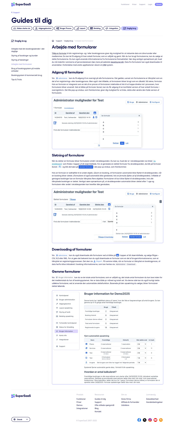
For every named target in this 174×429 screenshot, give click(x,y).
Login (150, 4)
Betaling (95, 28)
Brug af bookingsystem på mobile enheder (25, 69)
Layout (80, 28)
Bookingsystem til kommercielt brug (26, 75)
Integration (111, 28)
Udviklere (125, 405)
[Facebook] (139, 420)
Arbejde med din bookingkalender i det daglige (27, 50)
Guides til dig (100, 399)
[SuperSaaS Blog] (161, 420)
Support (142, 4)
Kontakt (98, 411)
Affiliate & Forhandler (130, 402)
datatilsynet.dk (117, 62)
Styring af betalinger (20, 60)
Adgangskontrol (43, 28)
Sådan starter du (21, 28)
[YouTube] (155, 420)
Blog (96, 408)
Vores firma (126, 399)
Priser (134, 4)
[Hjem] (21, 4)
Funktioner (125, 4)
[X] (144, 420)
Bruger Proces (63, 28)
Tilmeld (159, 4)
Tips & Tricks (16, 79)
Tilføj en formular (59, 53)
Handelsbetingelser (154, 402)
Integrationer (82, 408)
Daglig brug (68, 41)
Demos (79, 405)
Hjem (53, 41)
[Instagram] (150, 420)
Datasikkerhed (152, 399)
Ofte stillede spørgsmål (104, 405)
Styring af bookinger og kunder (24, 55)
